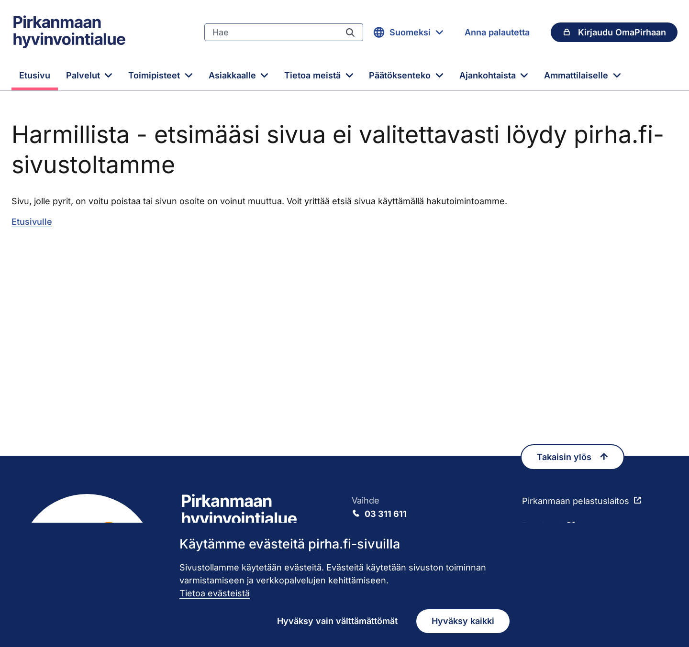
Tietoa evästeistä (214, 593)
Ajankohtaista (488, 75)
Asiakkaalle (233, 75)
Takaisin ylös (572, 457)
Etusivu (34, 75)
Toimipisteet (155, 75)
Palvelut (84, 75)
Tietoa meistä (313, 75)
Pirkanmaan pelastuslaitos (575, 501)
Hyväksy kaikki (463, 621)
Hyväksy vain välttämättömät (337, 621)
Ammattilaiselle (577, 75)
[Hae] (270, 32)
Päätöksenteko (401, 75)
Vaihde (430, 507)
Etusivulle (31, 222)
